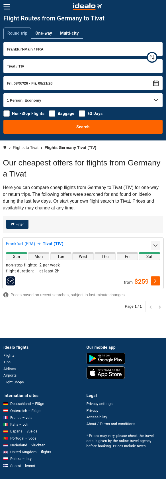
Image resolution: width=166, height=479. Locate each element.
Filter (19, 224)
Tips (7, 362)
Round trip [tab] (17, 33)
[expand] (155, 245)
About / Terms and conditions (111, 424)
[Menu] (7, 6)
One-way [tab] (43, 33)
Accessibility (97, 417)
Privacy (93, 410)
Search (83, 127)
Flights (9, 355)
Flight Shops (13, 382)
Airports (10, 375)
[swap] (152, 57)
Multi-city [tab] (69, 33)
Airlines (9, 369)
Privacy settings (100, 404)
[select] (155, 280)
